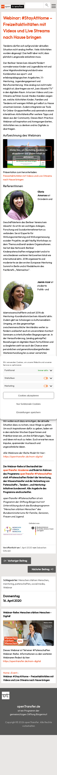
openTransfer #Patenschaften (36, 473)
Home (6, 672)
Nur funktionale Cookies (28, 403)
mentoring (8, 583)
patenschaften (23, 583)
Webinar (7, 587)
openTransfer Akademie (16, 470)
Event (14, 672)
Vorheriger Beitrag (17, 560)
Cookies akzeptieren (28, 395)
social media (38, 583)
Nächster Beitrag (40, 569)
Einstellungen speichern (28, 412)
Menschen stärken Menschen (33, 580)
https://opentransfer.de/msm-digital (22, 456)
